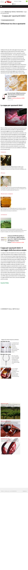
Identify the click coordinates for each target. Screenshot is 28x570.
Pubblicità (25, 491)
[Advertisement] (11, 37)
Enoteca (14, 11)
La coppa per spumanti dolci (12, 105)
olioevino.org (8, 11)
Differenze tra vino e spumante (13, 24)
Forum (14, 3)
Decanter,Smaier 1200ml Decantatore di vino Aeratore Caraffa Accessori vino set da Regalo (17, 94)
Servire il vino (20, 11)
